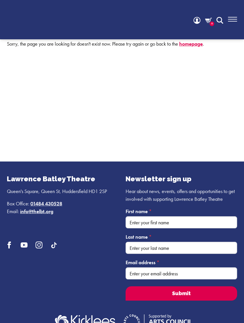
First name (139, 211)
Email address (142, 262)
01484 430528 (46, 203)
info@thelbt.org (36, 211)
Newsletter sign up (159, 179)
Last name (139, 237)
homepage (191, 43)
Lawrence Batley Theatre (51, 179)
